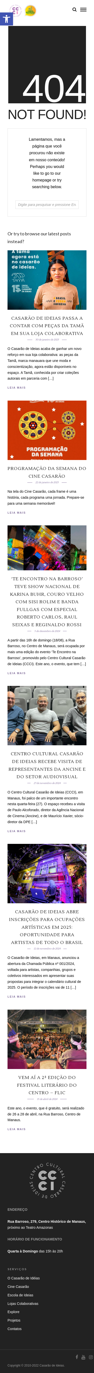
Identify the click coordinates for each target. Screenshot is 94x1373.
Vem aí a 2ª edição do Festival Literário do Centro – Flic (47, 1085)
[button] (6, 18)
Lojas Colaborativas (23, 1304)
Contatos (15, 1329)
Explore (13, 1312)
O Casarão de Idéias (24, 1278)
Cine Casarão (18, 1287)
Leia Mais (17, 387)
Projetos (14, 1320)
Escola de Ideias (20, 1295)
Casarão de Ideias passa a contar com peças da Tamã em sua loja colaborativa (47, 325)
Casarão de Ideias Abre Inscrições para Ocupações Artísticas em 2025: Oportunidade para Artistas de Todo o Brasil (47, 927)
